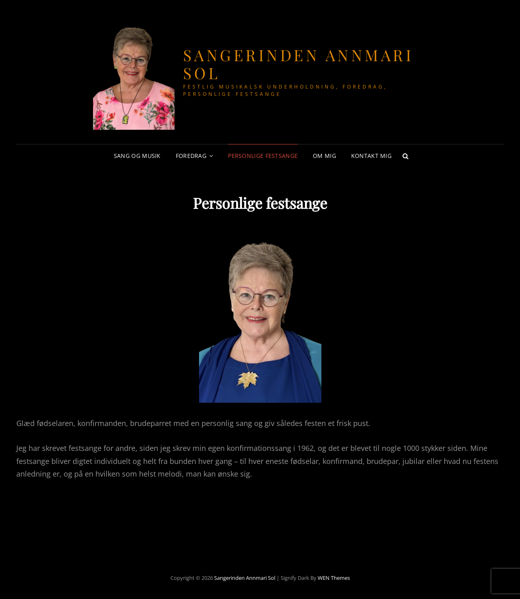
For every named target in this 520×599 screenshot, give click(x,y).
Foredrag (191, 156)
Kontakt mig (371, 156)
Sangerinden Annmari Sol (298, 63)
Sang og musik (137, 156)
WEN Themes (334, 577)
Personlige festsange (263, 156)
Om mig (324, 156)
